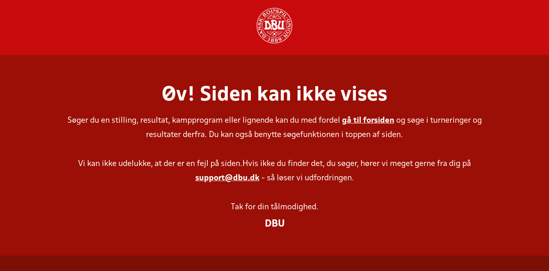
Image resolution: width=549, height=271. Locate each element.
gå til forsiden (368, 120)
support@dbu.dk (227, 178)
